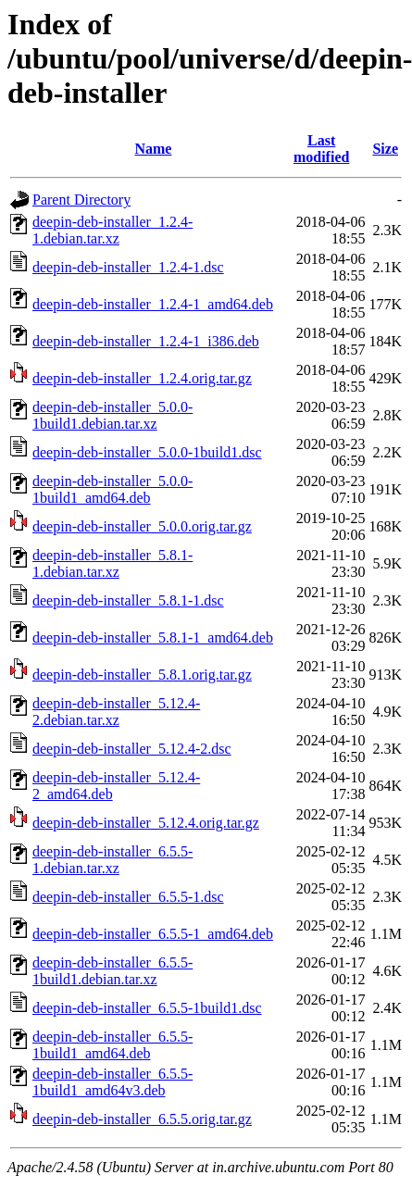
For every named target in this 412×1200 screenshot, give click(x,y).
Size (385, 148)
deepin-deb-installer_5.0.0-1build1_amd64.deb (112, 489)
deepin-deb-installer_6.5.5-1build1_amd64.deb (112, 1045)
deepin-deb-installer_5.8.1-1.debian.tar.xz (112, 563)
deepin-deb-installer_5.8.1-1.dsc (128, 600)
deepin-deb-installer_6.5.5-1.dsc (128, 897)
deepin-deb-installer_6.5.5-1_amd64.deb (152, 934)
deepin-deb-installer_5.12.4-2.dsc (131, 748)
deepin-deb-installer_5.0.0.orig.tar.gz (142, 526)
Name (152, 148)
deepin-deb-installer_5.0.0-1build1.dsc (147, 452)
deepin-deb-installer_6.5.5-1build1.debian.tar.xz (112, 971)
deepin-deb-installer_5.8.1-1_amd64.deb (152, 637)
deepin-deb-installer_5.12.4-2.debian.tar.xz (116, 711)
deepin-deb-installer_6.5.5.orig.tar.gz (142, 1119)
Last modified (321, 148)
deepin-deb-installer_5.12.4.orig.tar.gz (145, 823)
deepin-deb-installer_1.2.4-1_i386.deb (145, 341)
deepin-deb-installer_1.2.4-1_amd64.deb (152, 304)
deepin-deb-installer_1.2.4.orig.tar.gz (142, 378)
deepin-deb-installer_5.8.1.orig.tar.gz (142, 674)
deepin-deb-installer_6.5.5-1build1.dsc (147, 1008)
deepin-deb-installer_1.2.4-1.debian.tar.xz (112, 230)
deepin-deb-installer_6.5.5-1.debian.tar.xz (112, 860)
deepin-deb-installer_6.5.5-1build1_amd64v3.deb (112, 1082)
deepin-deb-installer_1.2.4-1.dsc (128, 267)
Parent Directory (81, 199)
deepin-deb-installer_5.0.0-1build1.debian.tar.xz (112, 415)
